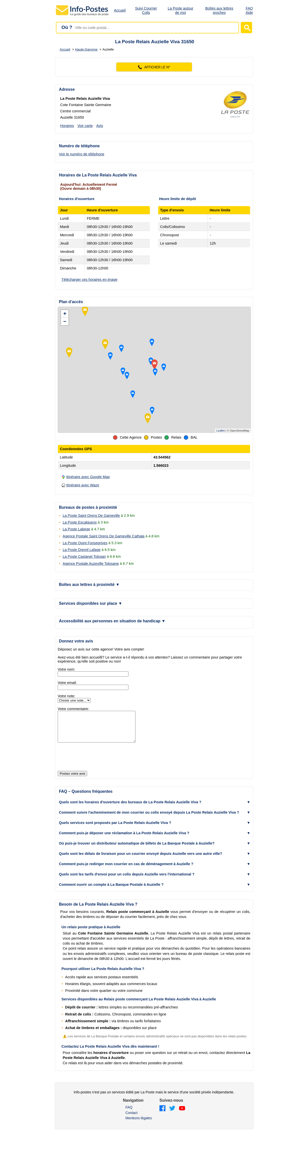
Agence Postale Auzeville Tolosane (91, 564)
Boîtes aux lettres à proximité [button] (89, 584)
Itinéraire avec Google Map (88, 477)
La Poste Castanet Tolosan (84, 556)
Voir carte (85, 126)
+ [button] (64, 313)
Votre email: (67, 683)
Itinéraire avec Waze (82, 485)
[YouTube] (182, 1114)
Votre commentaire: (73, 709)
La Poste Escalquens (80, 522)
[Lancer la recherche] (246, 27)
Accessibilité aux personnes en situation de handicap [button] (112, 621)
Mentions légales (138, 1124)
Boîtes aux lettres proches (219, 10)
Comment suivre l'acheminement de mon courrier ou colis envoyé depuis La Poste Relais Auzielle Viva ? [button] (149, 818)
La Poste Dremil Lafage (81, 550)
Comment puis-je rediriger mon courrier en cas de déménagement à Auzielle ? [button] (126, 870)
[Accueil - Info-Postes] (82, 16)
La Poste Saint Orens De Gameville (91, 516)
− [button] (64, 321)
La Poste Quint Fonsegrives (85, 543)
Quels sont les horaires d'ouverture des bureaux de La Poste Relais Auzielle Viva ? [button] (130, 808)
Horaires (67, 126)
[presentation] (96, 763)
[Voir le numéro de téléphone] (85, 154)
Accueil (120, 10)
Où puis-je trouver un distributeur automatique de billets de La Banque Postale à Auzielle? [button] (137, 849)
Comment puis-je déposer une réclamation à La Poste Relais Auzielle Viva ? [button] (124, 839)
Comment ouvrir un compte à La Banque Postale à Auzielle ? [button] (111, 891)
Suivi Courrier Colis (146, 10)
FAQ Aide (249, 10)
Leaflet (220, 430)
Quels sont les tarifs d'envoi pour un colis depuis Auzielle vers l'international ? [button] (126, 880)
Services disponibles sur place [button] (90, 603)
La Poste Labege (76, 529)
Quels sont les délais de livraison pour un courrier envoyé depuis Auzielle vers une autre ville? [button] (140, 860)
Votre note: (66, 696)
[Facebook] (162, 1114)
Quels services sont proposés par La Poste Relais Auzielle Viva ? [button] (115, 829)
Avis (99, 126)
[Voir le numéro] (154, 67)
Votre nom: (66, 669)
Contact (131, 1119)
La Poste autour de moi (180, 10)
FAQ (128, 1113)
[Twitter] (172, 1114)
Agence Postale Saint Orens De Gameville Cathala (104, 536)
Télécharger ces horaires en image (89, 279)
